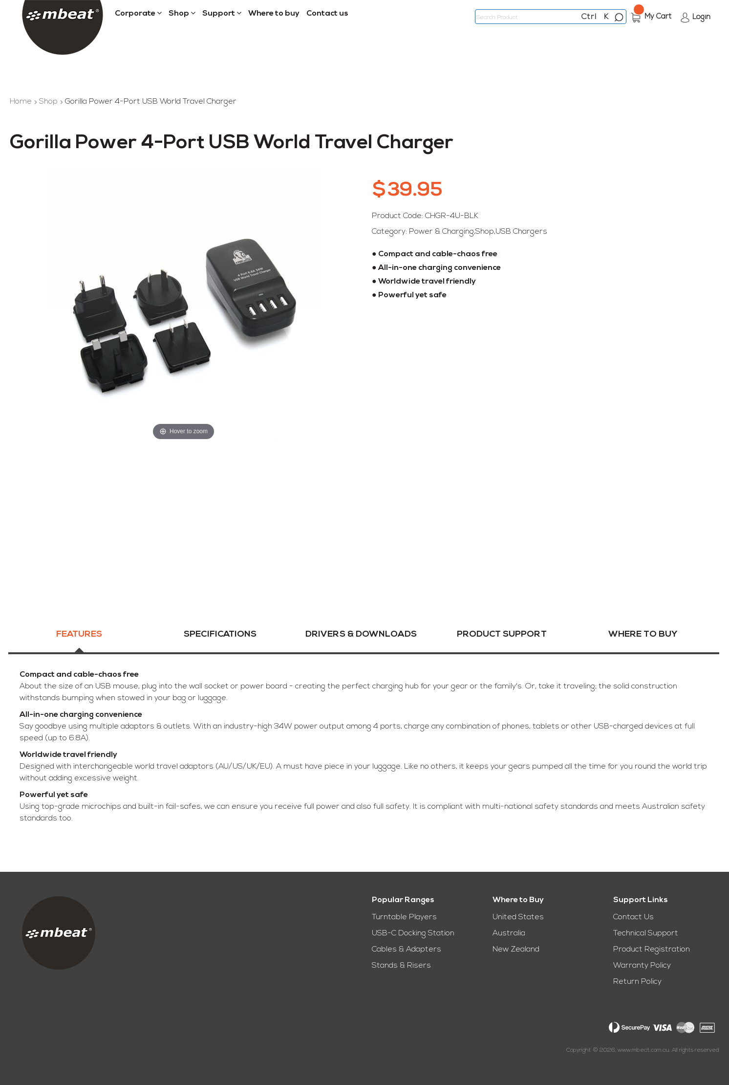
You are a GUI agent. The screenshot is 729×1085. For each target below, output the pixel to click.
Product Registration (651, 949)
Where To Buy (642, 637)
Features (79, 637)
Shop (49, 102)
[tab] (79, 642)
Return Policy (637, 982)
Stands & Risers (401, 966)
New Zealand (516, 949)
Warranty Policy (642, 966)
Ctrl (589, 17)
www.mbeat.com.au (643, 1050)
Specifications (220, 637)
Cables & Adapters (406, 949)
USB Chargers (521, 232)
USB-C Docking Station (413, 933)
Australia (509, 933)
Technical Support (645, 933)
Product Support (502, 637)
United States (518, 917)
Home (22, 102)
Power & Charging (441, 232)
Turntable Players (404, 917)
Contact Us (633, 917)
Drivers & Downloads (361, 637)
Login (701, 17)
